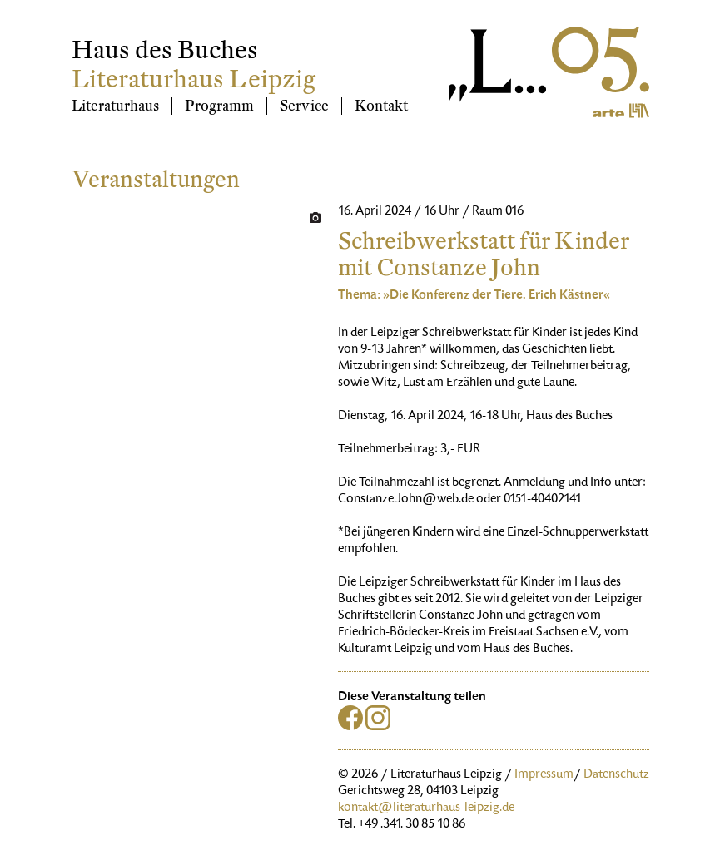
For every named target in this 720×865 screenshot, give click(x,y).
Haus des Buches (165, 50)
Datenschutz (616, 775)
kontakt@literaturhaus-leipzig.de (426, 808)
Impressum (544, 775)
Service (304, 106)
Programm (219, 106)
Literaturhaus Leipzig (193, 79)
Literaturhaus (115, 106)
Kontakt (381, 106)
